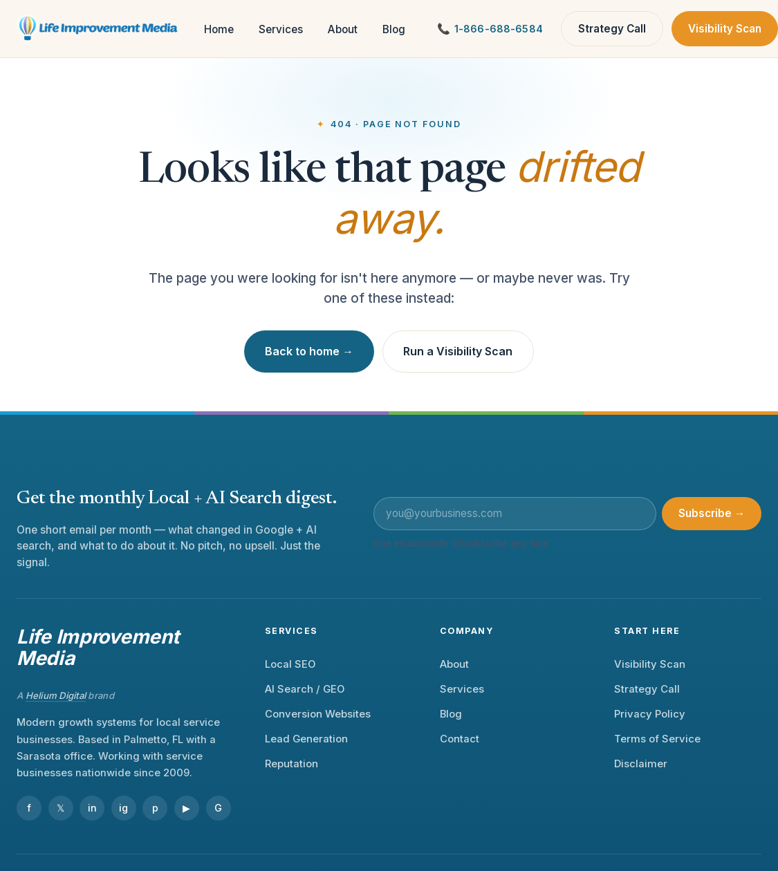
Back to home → (309, 351)
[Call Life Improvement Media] (490, 28)
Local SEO (290, 664)
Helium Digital (56, 695)
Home (219, 29)
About (343, 29)
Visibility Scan (724, 28)
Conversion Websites (318, 714)
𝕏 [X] (60, 808)
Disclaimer (640, 764)
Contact (459, 739)
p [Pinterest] (155, 808)
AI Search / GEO (304, 689)
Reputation (291, 764)
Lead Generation (306, 739)
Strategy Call (612, 28)
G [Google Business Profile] (218, 808)
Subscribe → (711, 513)
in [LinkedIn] (92, 808)
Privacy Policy (649, 714)
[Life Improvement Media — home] (99, 29)
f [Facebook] (29, 808)
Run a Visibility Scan (457, 351)
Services (281, 29)
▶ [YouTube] (186, 808)
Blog (393, 29)
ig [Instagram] (123, 808)
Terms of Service (657, 739)
